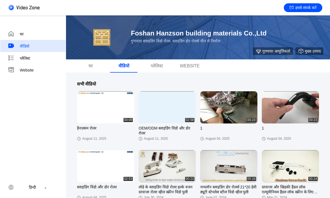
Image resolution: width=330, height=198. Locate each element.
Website (21, 70)
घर (16, 34)
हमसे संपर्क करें (303, 8)
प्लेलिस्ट (19, 58)
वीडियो (18, 46)
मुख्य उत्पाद (309, 51)
